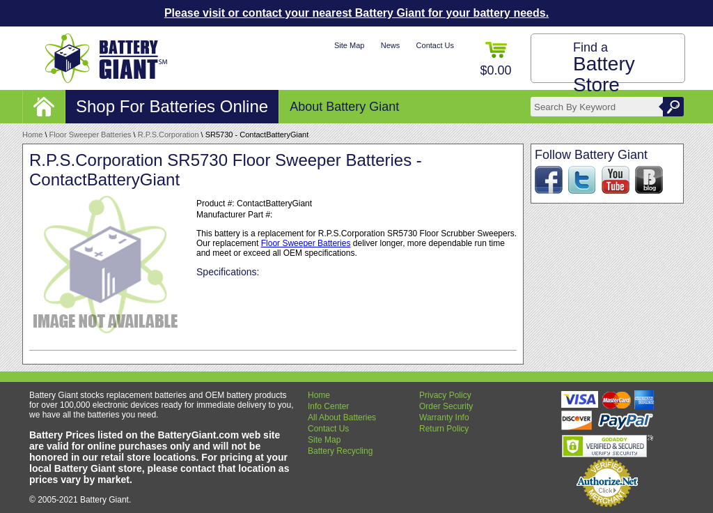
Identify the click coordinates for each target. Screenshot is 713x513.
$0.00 (495, 59)
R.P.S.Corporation (168, 134)
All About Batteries (342, 417)
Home (32, 134)
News (390, 45)
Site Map (349, 45)
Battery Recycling (340, 451)
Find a (604, 67)
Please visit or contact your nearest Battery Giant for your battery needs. (356, 13)
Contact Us (435, 45)
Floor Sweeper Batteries (90, 134)
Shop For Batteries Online (172, 106)
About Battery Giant (344, 107)
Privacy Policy (445, 395)
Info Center (328, 406)
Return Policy (444, 429)
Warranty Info (444, 417)
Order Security (446, 406)
